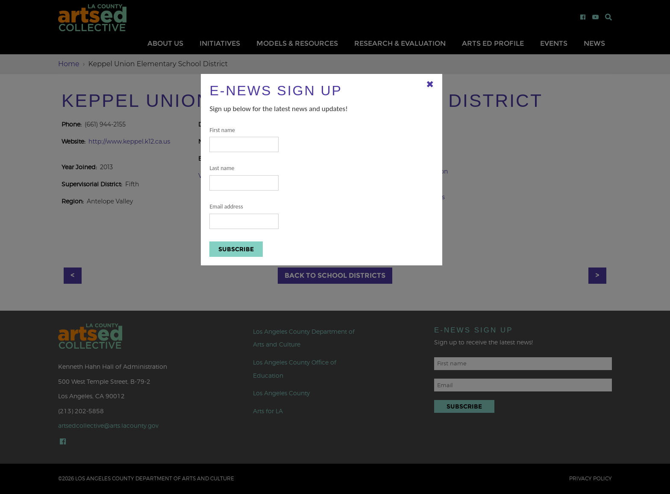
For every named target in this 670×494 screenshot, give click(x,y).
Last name (244, 178)
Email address (244, 216)
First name (244, 139)
